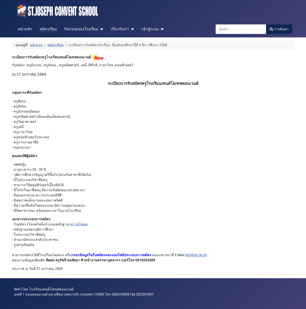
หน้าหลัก (25, 29)
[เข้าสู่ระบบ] (161, 29)
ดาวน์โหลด (79, 224)
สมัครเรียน (48, 29)
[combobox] (241, 29)
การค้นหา (279, 29)
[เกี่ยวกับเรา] (131, 29)
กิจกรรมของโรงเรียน (81, 29)
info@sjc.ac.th (196, 255)
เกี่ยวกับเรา (120, 29)
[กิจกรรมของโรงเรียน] (100, 29)
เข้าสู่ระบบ (150, 29)
